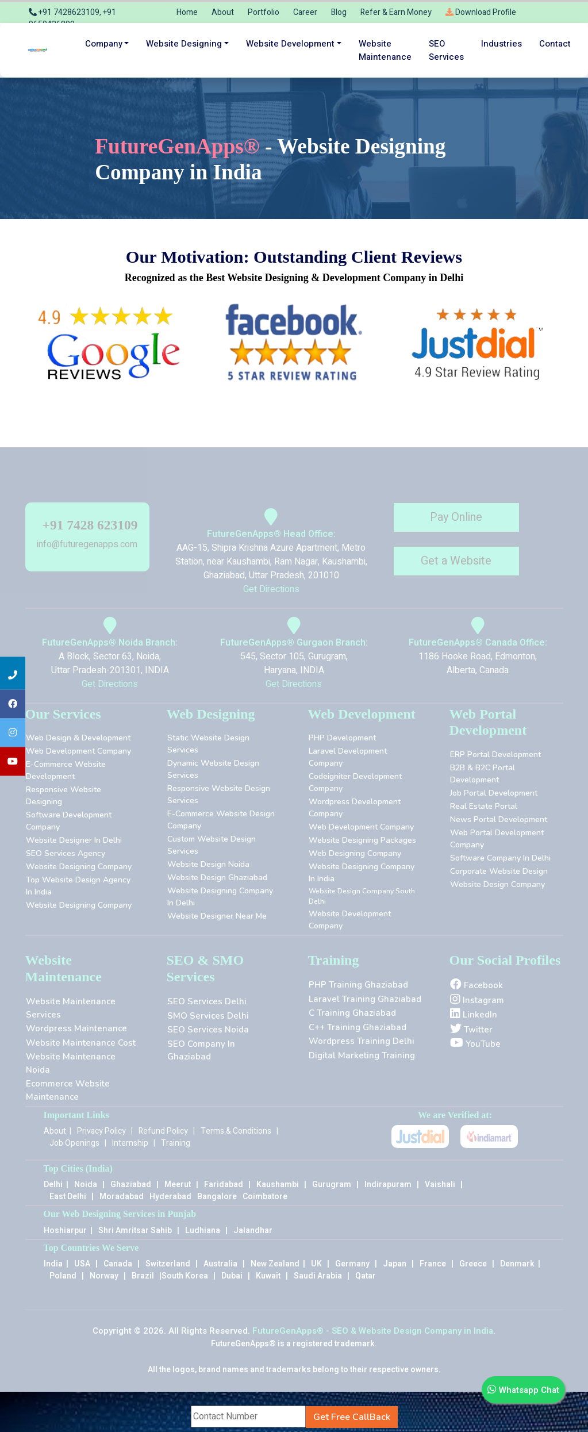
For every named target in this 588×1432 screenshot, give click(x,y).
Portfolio (263, 12)
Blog (339, 12)
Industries (501, 43)
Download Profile (480, 12)
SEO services (446, 50)
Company (103, 43)
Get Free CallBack (351, 1417)
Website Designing (184, 43)
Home (187, 12)
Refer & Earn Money (396, 12)
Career (305, 12)
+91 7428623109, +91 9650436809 (72, 18)
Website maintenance (385, 50)
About (223, 12)
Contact (555, 43)
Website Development (290, 43)
